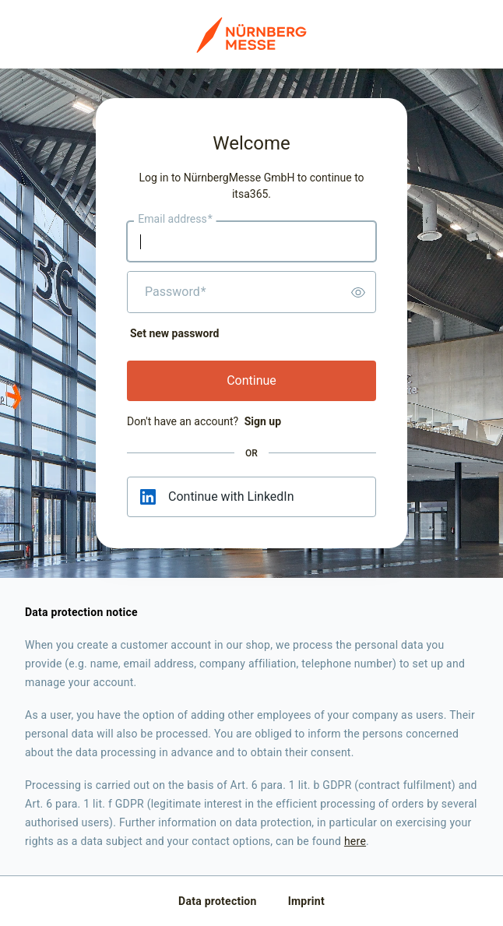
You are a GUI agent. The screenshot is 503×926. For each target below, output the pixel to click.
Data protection (217, 901)
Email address (175, 219)
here (355, 841)
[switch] (358, 292)
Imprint (306, 901)
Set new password (174, 333)
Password (175, 292)
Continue (251, 380)
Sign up (262, 421)
